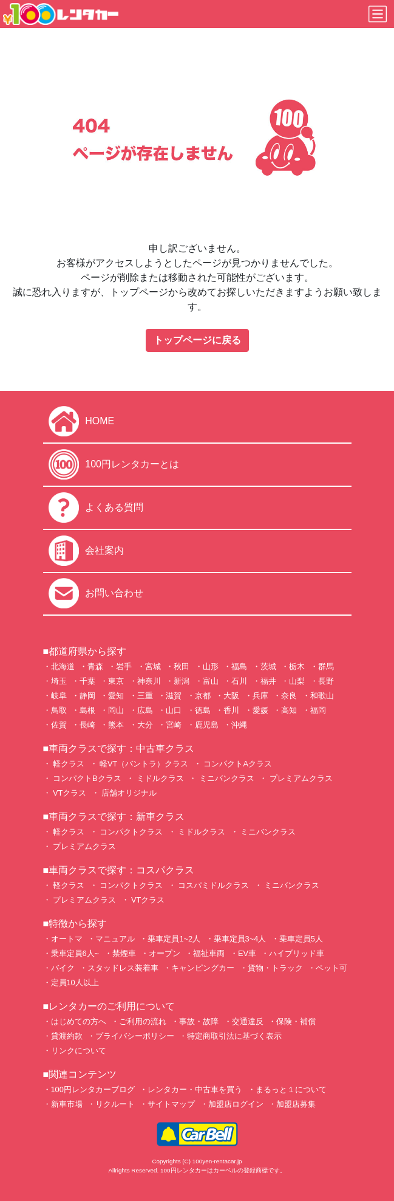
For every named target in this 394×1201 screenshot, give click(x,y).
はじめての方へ (78, 1021)
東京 (116, 681)
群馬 (326, 666)
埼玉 (59, 681)
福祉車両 (209, 953)
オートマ (67, 938)
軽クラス (68, 763)
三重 (145, 695)
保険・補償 (296, 1021)
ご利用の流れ (142, 1021)
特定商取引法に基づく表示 (234, 1036)
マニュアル (115, 938)
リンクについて (78, 1050)
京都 (203, 695)
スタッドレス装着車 (122, 967)
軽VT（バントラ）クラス (143, 763)
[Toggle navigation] (377, 14)
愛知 (116, 695)
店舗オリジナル (128, 792)
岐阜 (59, 695)
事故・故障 (199, 1021)
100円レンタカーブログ (93, 1089)
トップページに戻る (197, 340)
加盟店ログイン (235, 1104)
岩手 (124, 666)
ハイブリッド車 (296, 953)
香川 (231, 710)
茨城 (268, 666)
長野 (326, 681)
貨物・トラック (275, 967)
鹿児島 (207, 724)
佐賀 (59, 724)
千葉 (87, 681)
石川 (239, 681)
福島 (239, 666)
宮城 (153, 666)
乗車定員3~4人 (240, 938)
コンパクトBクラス (86, 778)
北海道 (63, 666)
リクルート (115, 1104)
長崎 (87, 724)
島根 (87, 710)
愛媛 (260, 710)
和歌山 (322, 695)
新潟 (181, 681)
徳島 (203, 710)
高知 (289, 710)
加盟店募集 (296, 1104)
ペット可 (331, 967)
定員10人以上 (75, 982)
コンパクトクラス (130, 831)
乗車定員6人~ (75, 953)
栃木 (297, 666)
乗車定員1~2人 (174, 938)
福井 (268, 681)
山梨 (297, 681)
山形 (211, 666)
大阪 (231, 695)
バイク (63, 967)
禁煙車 (124, 953)
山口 (174, 710)
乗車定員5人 (301, 938)
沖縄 (239, 724)
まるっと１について (291, 1089)
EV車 (247, 953)
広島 (145, 710)
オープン (164, 953)
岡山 (116, 710)
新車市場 (67, 1104)
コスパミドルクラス (213, 885)
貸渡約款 (67, 1036)
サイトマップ (171, 1104)
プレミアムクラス (300, 778)
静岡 (87, 695)
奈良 (289, 695)
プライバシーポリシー (134, 1036)
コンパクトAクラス (237, 763)
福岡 (318, 710)
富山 (211, 681)
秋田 (181, 666)
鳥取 (59, 710)
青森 (95, 666)
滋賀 (174, 695)
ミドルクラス (159, 778)
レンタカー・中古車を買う (195, 1089)
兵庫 (260, 695)
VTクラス (69, 792)
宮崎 (174, 724)
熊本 (116, 724)
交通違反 (247, 1021)
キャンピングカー (202, 967)
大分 (145, 724)
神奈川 (149, 681)
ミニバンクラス (225, 778)
